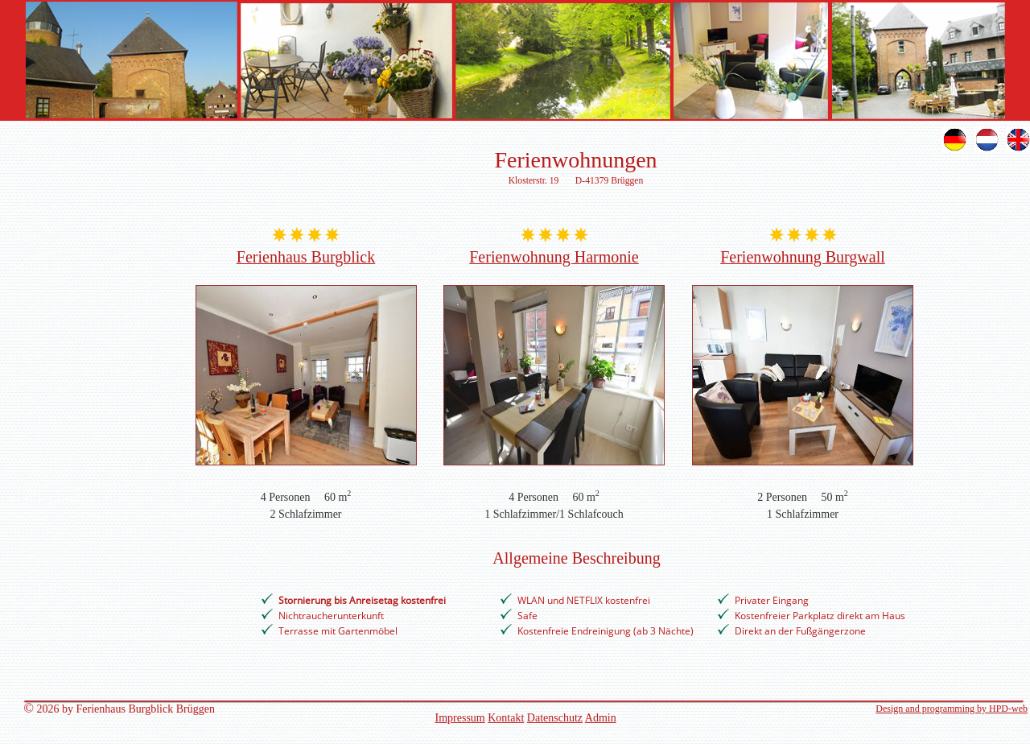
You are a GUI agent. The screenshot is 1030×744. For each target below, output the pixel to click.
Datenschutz (555, 718)
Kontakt (506, 718)
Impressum (460, 718)
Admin (600, 718)
